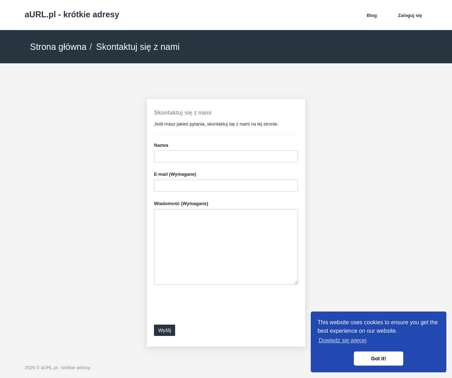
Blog (372, 15)
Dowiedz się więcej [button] (342, 340)
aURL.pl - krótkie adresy (72, 14)
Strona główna (58, 47)
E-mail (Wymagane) (175, 174)
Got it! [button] (378, 358)
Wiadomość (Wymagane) (181, 203)
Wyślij (164, 330)
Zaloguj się (410, 15)
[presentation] (207, 307)
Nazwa (161, 145)
